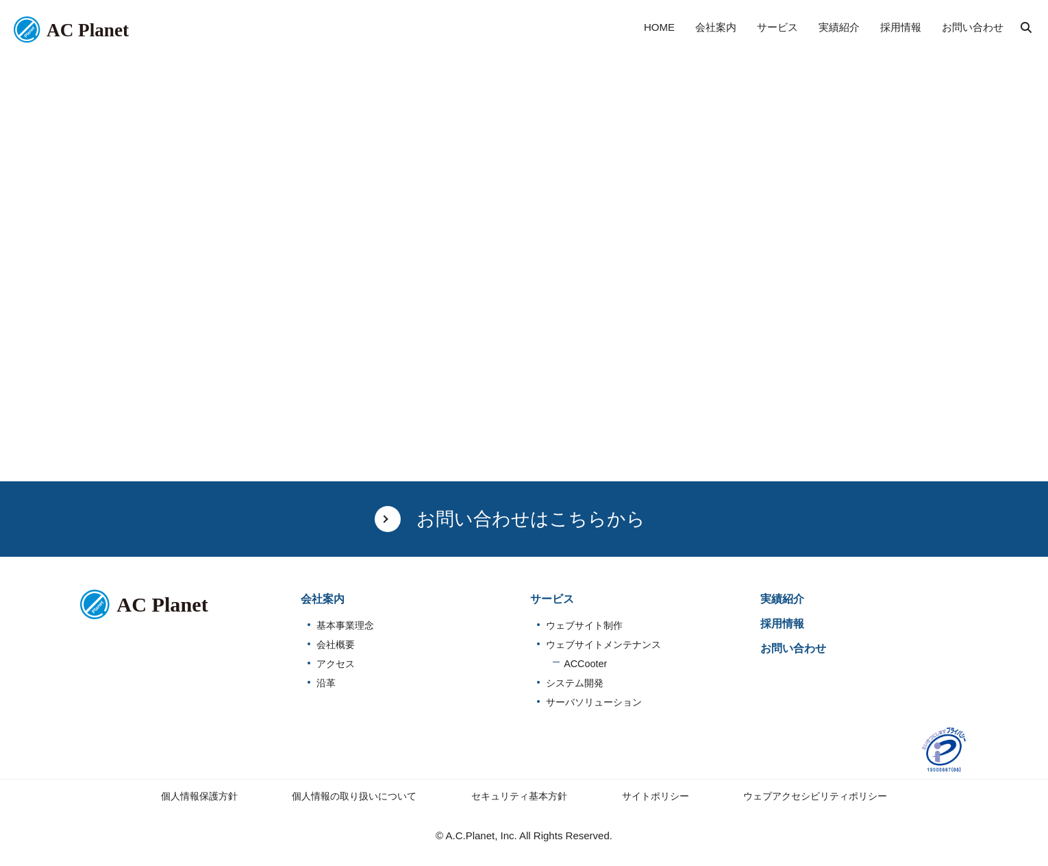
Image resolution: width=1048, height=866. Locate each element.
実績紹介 (782, 599)
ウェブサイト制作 (584, 625)
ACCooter (585, 663)
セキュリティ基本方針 (519, 796)
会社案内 (323, 599)
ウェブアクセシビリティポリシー (815, 796)
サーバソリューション (594, 702)
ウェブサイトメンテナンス (603, 644)
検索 (1026, 27)
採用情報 (782, 623)
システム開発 (574, 682)
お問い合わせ (793, 648)
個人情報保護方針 (199, 796)
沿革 (326, 682)
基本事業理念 (345, 625)
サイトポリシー (655, 796)
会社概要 (335, 644)
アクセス (335, 663)
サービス (552, 599)
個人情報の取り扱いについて (354, 796)
